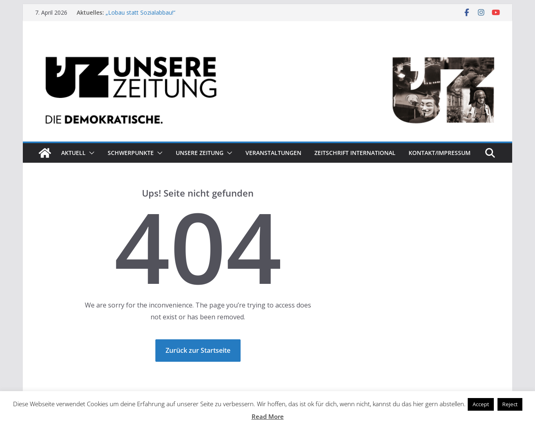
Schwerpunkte (131, 153)
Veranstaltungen (273, 153)
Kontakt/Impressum (440, 153)
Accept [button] (481, 404)
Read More (268, 416)
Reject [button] (509, 404)
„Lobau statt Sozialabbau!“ (140, 12)
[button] (90, 153)
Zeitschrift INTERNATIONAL (355, 153)
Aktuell (73, 153)
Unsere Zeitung (199, 153)
